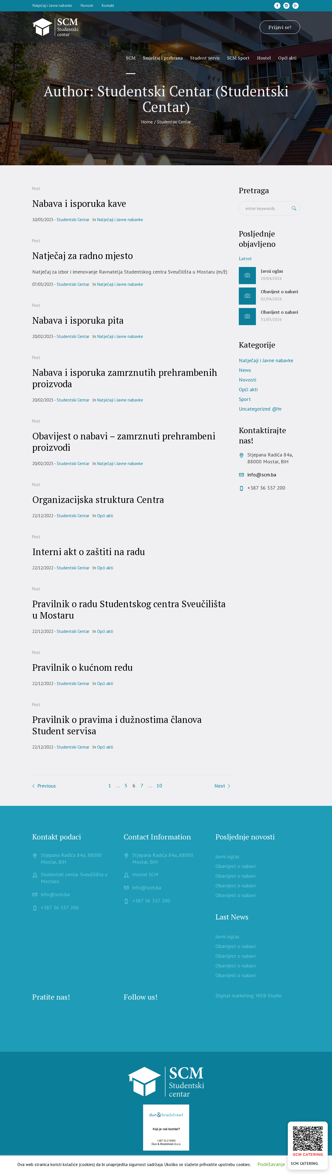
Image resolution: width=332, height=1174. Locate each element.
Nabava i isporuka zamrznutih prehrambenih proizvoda (124, 378)
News (245, 370)
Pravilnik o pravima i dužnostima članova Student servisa (117, 725)
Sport (245, 399)
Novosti (247, 379)
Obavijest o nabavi (279, 291)
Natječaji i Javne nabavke (120, 219)
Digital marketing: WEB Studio (248, 995)
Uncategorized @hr (260, 408)
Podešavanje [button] (271, 1164)
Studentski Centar (73, 219)
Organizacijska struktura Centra (98, 500)
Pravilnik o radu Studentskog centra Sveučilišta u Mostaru (129, 609)
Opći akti (105, 515)
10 (159, 785)
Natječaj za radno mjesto (82, 256)
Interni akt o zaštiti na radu (88, 552)
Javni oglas (272, 271)
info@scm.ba (261, 474)
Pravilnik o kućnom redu (82, 667)
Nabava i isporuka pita (78, 320)
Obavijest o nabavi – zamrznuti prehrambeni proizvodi (123, 441)
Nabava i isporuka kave (79, 203)
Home (147, 122)
